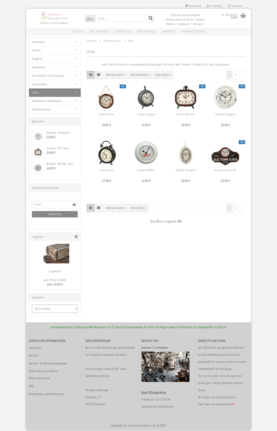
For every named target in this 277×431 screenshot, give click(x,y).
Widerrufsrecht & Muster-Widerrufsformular (44, 375)
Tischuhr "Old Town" (185, 115)
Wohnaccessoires (194, 31)
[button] (193, 6)
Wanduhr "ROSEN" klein (146, 171)
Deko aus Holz (146, 31)
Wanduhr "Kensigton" (225, 115)
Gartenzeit (169, 31)
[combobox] (115, 76)
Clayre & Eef (123, 31)
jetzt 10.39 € (55, 283)
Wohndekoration (41, 110)
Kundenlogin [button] (214, 6)
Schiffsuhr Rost (106, 115)
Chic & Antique (99, 31)
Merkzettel (235, 6)
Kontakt (33, 356)
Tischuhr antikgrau (146, 115)
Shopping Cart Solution (124, 426)
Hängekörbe (38, 68)
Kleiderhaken (39, 85)
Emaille (36, 51)
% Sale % (78, 31)
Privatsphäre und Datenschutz (46, 395)
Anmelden (54, 214)
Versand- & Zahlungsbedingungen (48, 364)
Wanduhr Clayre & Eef (225, 170)
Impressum (35, 348)
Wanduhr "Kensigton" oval (185, 171)
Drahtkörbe (38, 43)
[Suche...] (90, 18)
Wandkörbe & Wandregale (47, 102)
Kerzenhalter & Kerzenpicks (48, 76)
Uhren (35, 93)
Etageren (37, 60)
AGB (31, 387)
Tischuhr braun (106, 170)
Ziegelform (55, 272)
